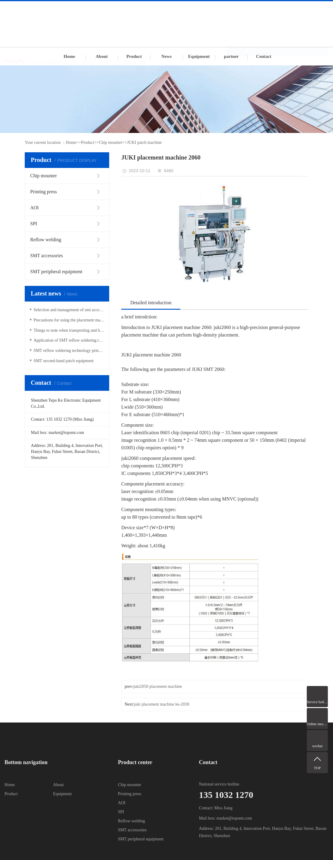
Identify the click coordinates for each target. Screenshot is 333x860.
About (102, 56)
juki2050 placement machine (157, 686)
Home (69, 56)
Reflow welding (131, 821)
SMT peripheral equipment (140, 839)
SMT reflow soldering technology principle (69, 350)
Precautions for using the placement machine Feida (69, 320)
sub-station (260, 7)
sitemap (275, 7)
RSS (287, 7)
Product (134, 56)
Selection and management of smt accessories (69, 310)
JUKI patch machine (144, 142)
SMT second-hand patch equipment (63, 361)
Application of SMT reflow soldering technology (69, 340)
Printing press (129, 794)
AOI (121, 803)
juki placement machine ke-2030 (161, 704)
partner (231, 56)
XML (296, 7)
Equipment (199, 56)
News (166, 56)
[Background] (313, 7)
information (240, 7)
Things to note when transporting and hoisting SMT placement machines (69, 330)
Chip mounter (110, 142)
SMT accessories (132, 830)
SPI (121, 812)
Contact (263, 56)
